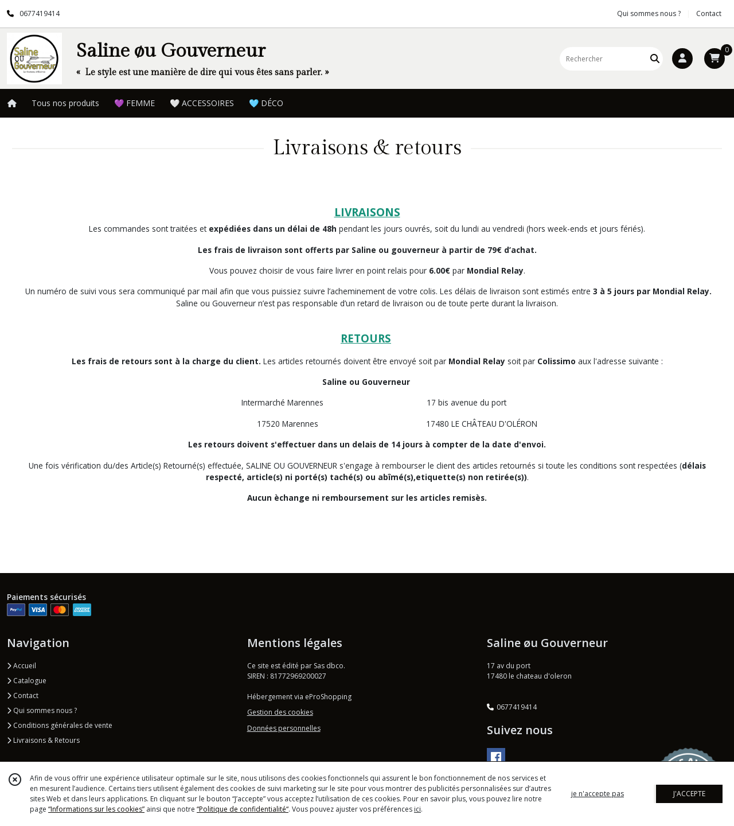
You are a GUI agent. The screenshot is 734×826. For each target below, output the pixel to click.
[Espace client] (682, 58)
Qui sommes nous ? (42, 710)
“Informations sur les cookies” (96, 809)
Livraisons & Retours (43, 740)
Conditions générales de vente (59, 725)
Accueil (21, 666)
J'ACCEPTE (689, 793)
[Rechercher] (654, 59)
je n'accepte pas (597, 793)
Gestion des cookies (280, 712)
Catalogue (26, 680)
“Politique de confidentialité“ (242, 809)
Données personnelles (284, 728)
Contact (708, 13)
